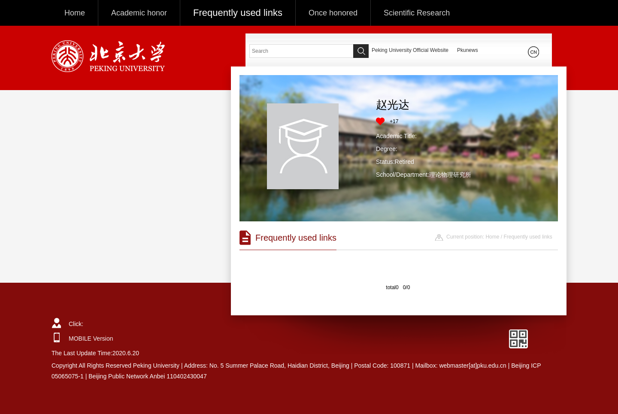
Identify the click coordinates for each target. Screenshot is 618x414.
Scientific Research (417, 13)
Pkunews (467, 50)
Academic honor (139, 13)
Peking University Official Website (410, 50)
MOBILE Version (91, 338)
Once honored (333, 13)
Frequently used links (237, 12)
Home (74, 13)
